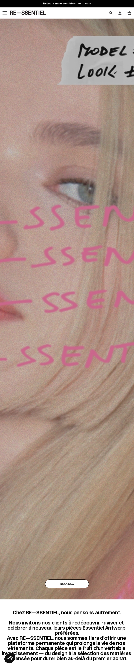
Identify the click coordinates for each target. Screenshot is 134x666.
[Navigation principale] (4, 13)
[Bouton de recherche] (110, 13)
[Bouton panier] (129, 13)
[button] (9, 658)
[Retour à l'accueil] (28, 13)
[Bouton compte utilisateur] (120, 13)
